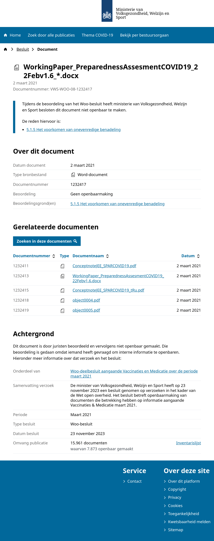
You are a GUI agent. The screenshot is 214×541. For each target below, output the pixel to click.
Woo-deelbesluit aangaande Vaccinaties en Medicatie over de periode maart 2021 (134, 373)
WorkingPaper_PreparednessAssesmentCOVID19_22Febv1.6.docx (118, 278)
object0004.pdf (86, 300)
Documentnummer (34, 256)
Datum (191, 256)
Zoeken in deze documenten (47, 241)
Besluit (24, 49)
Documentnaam (91, 256)
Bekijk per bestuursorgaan (144, 35)
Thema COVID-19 (97, 35)
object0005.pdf (86, 310)
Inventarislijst (188, 442)
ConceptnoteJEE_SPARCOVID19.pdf (104, 265)
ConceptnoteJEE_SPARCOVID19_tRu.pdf (108, 290)
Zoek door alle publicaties (51, 35)
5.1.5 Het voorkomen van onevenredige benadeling (74, 129)
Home (12, 35)
